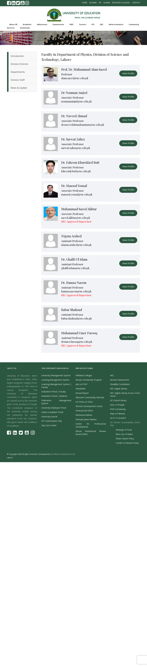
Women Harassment (119, 379)
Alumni (106, 2)
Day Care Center (49, 425)
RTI (100, 2)
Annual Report (82, 393)
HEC (112, 375)
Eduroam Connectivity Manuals (90, 397)
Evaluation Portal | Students (54, 396)
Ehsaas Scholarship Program (89, 379)
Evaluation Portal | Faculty (53, 391)
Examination (58, 24)
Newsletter (81, 388)
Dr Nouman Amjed (74, 93)
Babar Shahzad (71, 310)
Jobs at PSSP (81, 384)
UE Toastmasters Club (51, 421)
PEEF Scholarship (118, 409)
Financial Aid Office (84, 410)
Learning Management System (55, 379)
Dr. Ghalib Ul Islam (74, 259)
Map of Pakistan (117, 413)
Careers (82, 24)
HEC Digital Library (118, 388)
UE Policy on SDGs (84, 401)
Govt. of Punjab (117, 404)
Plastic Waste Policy (125, 438)
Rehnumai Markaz (84, 415)
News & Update (19, 87)
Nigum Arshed (71, 236)
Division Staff (18, 79)
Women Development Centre (89, 406)
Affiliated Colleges (121, 2)
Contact (136, 2)
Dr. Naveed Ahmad (74, 116)
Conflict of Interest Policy (127, 443)
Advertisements (116, 24)
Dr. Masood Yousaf (74, 186)
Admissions (42, 24)
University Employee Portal (53, 407)
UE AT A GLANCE (118, 418)
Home (84, 2)
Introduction (17, 56)
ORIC (71, 24)
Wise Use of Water (124, 434)
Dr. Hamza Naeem (73, 282)
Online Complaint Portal (52, 412)
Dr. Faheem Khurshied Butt (80, 162)
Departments (18, 71)
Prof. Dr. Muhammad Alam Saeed (84, 69)
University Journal (49, 416)
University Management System (56, 375)
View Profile (128, 73)
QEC (101, 24)
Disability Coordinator (120, 384)
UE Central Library (118, 400)
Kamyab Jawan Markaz (86, 419)
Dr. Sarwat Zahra (73, 139)
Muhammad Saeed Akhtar (79, 209)
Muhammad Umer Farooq (79, 333)
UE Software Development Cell (62, 454)
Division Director (19, 64)
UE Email (93, 2)
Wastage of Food (124, 429)
